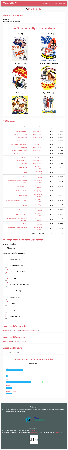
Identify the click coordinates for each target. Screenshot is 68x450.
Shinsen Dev (32, 430)
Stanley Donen (15, 330)
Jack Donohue (25, 330)
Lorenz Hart (6, 352)
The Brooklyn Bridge (21, 191)
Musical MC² (10, 3)
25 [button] (43, 233)
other (7, 374)
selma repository (35, 432)
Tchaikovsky (25, 341)
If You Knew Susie (22, 137)
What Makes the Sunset (20, 154)
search (51, 3)
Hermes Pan (34, 330)
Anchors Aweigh (37, 131)
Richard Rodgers (7, 341)
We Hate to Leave (22, 141)
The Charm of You (22, 160)
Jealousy (24, 163)
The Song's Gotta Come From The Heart (16, 200)
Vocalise (24, 205)
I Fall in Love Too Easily (20, 134)
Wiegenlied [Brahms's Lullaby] (19, 144)
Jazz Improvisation (21, 210)
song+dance (9, 368)
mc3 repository (57, 432)
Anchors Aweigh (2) (21, 131)
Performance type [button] (33, 363)
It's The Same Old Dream (20, 186)
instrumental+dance (11, 391)
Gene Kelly (6, 330)
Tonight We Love (22, 147)
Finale (25, 172)
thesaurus (45, 3)
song (7, 379)
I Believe (24, 177)
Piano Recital (23, 224)
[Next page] (62, 233)
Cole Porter (17, 341)
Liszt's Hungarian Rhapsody (19, 150)
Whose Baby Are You (21, 214)
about (60, 3)
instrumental (9, 385)
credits (55, 3)
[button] (34, 259)
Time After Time (22, 167)
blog (64, 3)
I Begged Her (23, 157)
